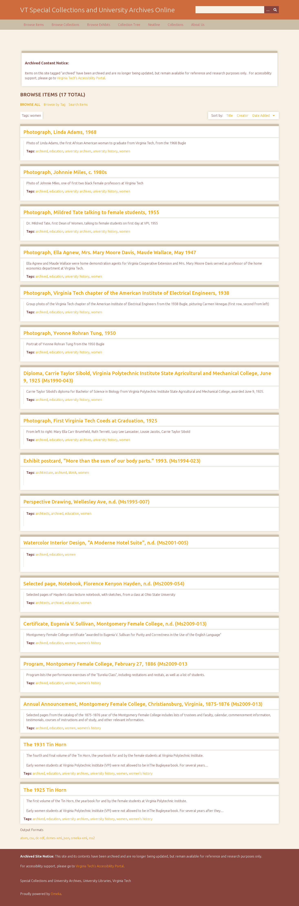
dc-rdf (39, 838)
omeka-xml (79, 838)
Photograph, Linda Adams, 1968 (60, 132)
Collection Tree (129, 24)
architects (42, 513)
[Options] (267, 9)
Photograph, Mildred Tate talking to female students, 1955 (91, 212)
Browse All (30, 104)
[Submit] (275, 9)
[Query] (237, 9)
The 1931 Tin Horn (44, 744)
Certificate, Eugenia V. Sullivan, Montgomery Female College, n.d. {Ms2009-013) (115, 624)
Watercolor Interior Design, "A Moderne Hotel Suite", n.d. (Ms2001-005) (105, 542)
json (66, 838)
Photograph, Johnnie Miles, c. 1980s (65, 172)
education (56, 151)
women (124, 151)
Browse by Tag (54, 104)
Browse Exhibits (98, 24)
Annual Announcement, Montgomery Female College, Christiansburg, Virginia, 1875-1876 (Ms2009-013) (143, 704)
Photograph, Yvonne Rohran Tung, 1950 (69, 333)
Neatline (154, 24)
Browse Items (34, 24)
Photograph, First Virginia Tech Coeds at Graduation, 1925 (90, 420)
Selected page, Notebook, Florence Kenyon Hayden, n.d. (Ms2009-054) (103, 583)
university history (105, 151)
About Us (197, 24)
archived (41, 151)
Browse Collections (65, 24)
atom (24, 838)
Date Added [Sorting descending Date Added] (261, 115)
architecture (44, 472)
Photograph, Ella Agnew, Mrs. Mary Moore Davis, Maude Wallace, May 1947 (109, 252)
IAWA (72, 472)
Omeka (56, 894)
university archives (78, 151)
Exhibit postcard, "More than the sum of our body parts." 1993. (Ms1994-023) (112, 461)
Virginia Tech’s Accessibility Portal (100, 866)
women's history (89, 643)
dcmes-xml (54, 838)
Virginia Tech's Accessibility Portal (81, 78)
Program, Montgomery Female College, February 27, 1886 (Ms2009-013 (105, 664)
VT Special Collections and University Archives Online (97, 9)
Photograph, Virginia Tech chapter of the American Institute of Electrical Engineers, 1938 (126, 293)
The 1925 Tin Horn (44, 790)
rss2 (92, 838)
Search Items (78, 104)
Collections (175, 24)
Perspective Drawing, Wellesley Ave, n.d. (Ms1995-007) (86, 502)
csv (31, 838)
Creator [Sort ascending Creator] (243, 115)
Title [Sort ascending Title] (230, 115)
